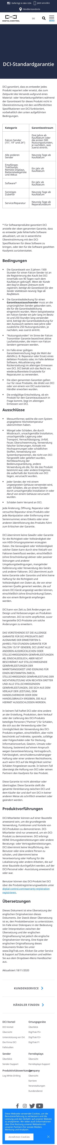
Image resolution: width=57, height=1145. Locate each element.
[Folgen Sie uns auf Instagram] (24, 1107)
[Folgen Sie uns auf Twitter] (32, 1107)
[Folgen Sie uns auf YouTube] (39, 1107)
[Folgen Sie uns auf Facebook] (17, 1107)
